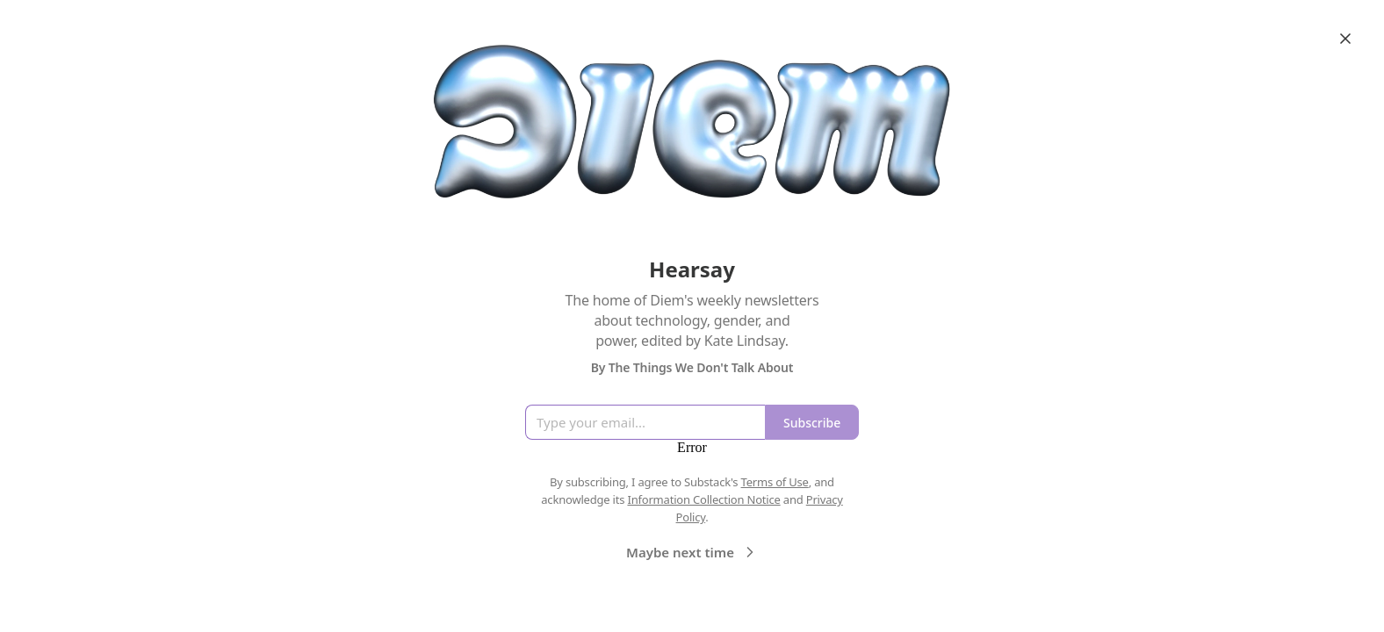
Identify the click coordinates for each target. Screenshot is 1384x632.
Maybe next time (692, 552)
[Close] (1345, 38)
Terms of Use (775, 482)
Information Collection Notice (703, 499)
